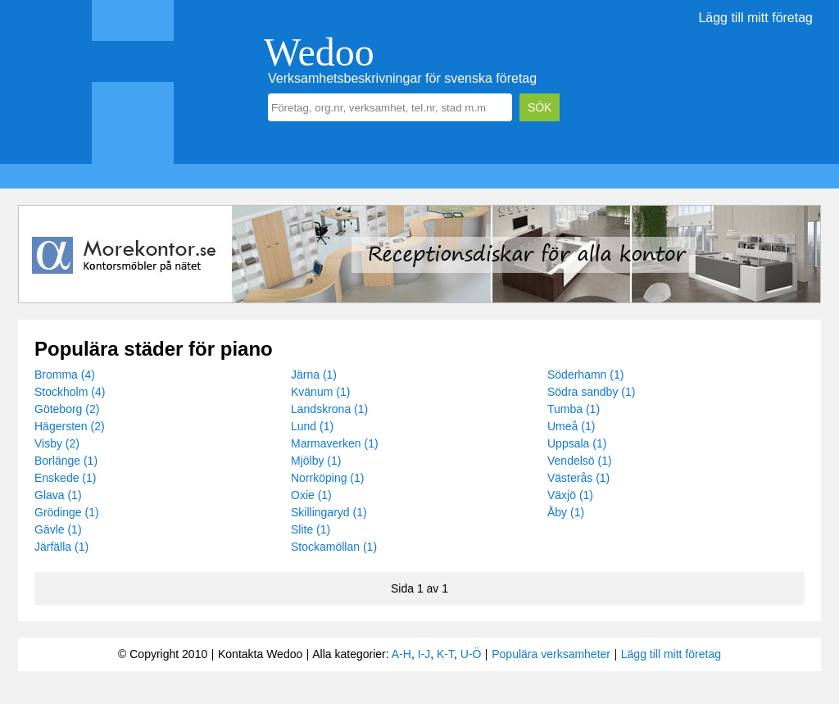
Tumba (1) (573, 409)
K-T (445, 654)
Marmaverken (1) (335, 443)
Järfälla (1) (61, 546)
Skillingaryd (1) (329, 512)
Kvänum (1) (320, 391)
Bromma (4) (64, 374)
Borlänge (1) (66, 460)
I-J (424, 654)
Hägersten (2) (69, 426)
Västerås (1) (578, 477)
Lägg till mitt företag (755, 18)
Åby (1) (565, 512)
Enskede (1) (65, 477)
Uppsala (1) (576, 443)
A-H (401, 654)
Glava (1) (58, 495)
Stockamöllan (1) (334, 546)
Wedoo (319, 52)
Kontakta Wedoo (260, 654)
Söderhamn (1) (585, 374)
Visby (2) (56, 443)
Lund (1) (312, 426)
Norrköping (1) (327, 477)
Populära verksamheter (551, 654)
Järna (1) (314, 374)
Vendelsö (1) (579, 460)
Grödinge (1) (66, 512)
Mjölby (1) (316, 460)
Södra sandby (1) (591, 391)
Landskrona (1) (329, 409)
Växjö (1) (570, 495)
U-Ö (471, 654)
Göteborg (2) (66, 409)
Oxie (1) (311, 495)
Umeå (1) (571, 426)
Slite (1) (310, 529)
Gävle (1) (58, 529)
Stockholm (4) (69, 391)
